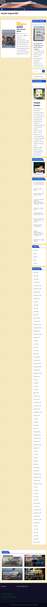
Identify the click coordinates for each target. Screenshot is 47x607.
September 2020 (38, 483)
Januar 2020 (37, 506)
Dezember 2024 (37, 324)
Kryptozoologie (20, 25)
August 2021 (36, 448)
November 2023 (37, 366)
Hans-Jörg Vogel (37, 576)
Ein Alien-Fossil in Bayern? (32, 560)
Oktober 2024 (37, 331)
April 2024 (36, 350)
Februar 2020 (37, 503)
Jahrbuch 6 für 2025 (38, 65)
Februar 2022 (37, 431)
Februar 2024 (37, 357)
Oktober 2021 (37, 441)
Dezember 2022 (37, 402)
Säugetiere (28, 557)
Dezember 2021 (37, 435)
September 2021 (37, 444)
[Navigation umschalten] (24, 9)
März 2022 (36, 428)
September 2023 (38, 373)
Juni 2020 (36, 490)
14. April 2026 (7, 576)
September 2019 (37, 519)
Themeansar (35, 604)
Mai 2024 (36, 347)
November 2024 (37, 327)
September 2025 (38, 295)
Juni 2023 (36, 383)
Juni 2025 (36, 305)
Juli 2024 (36, 340)
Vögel (15, 557)
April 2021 (36, 461)
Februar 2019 (37, 542)
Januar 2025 (37, 321)
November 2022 (37, 405)
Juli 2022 (36, 418)
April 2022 (36, 425)
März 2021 (36, 464)
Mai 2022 (36, 422)
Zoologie (18, 557)
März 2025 (36, 314)
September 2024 (38, 334)
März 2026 (36, 279)
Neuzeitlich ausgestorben (8, 557)
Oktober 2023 (37, 370)
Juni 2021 (36, 454)
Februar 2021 (37, 467)
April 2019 (36, 535)
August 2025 (37, 298)
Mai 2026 (36, 272)
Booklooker (40, 151)
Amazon (35, 151)
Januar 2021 (36, 470)
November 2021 (37, 438)
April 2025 (36, 311)
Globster (36, 256)
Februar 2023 (37, 396)
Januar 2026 (37, 282)
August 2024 (37, 337)
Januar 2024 (37, 360)
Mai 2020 (36, 493)
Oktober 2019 (37, 516)
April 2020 (36, 496)
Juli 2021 (36, 451)
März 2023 (36, 392)
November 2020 (37, 477)
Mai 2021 (36, 457)
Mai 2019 (36, 532)
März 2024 (36, 353)
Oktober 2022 (37, 409)
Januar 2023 (37, 399)
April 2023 (36, 389)
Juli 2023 (36, 379)
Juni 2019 (36, 529)
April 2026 (36, 275)
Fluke (35, 260)
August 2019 (36, 522)
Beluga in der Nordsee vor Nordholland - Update (39, 220)
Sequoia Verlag (37, 154)
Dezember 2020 (37, 474)
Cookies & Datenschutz (22, 586)
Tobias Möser (14, 576)
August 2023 (37, 376)
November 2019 (37, 513)
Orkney (35, 263)
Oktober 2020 (37, 480)
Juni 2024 (36, 344)
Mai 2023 (36, 386)
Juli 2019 (36, 526)
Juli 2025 (36, 301)
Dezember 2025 (37, 285)
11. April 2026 (30, 576)
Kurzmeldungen (20, 27)
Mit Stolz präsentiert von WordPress (17, 604)
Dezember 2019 (37, 509)
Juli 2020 (36, 487)
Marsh (35, 253)
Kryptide (18, 22)
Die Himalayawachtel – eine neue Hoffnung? (11, 560)
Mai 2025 (36, 308)
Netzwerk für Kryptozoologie (23, 3)
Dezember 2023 (37, 363)
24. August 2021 (21, 33)
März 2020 (36, 500)
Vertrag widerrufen (38, 76)
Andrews (36, 250)
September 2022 (38, 412)
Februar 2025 (37, 318)
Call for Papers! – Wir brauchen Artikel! (10, 573)
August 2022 (37, 415)
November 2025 (37, 288)
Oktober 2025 (37, 292)
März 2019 (36, 539)
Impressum (3, 586)
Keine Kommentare (7, 564)
